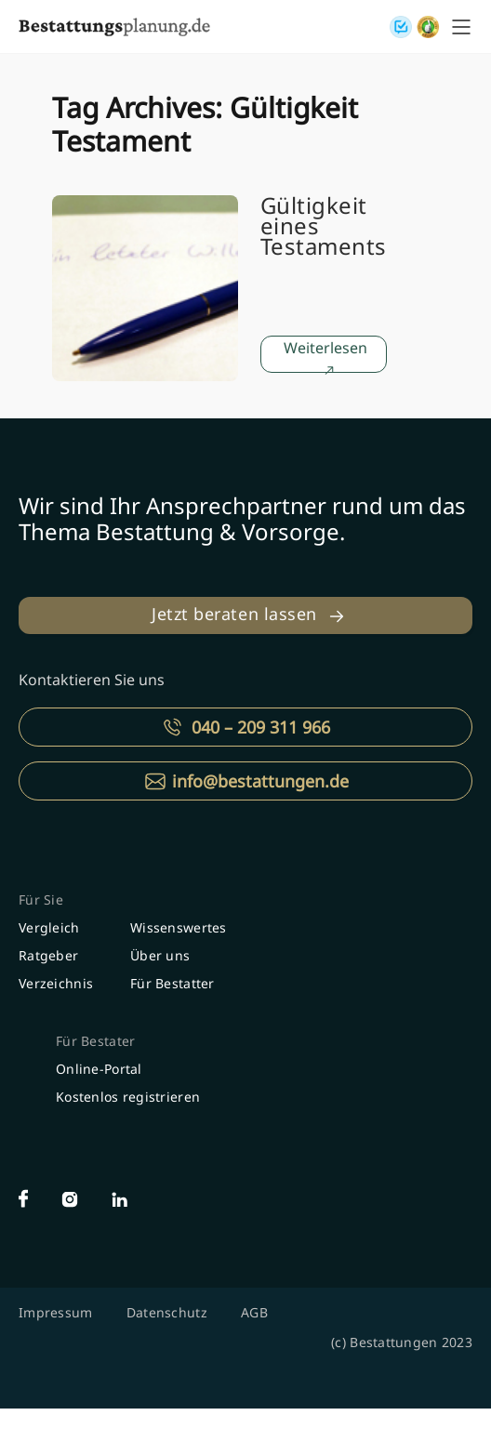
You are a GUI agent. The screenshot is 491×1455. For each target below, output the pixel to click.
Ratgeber (48, 955)
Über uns (160, 955)
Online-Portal (99, 1069)
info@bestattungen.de (260, 781)
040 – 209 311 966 (261, 727)
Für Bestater (95, 1041)
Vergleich (49, 927)
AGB (254, 1312)
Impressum (56, 1312)
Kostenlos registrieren (128, 1096)
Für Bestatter (172, 983)
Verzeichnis (56, 983)
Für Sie (41, 899)
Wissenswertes (178, 927)
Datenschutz (166, 1312)
